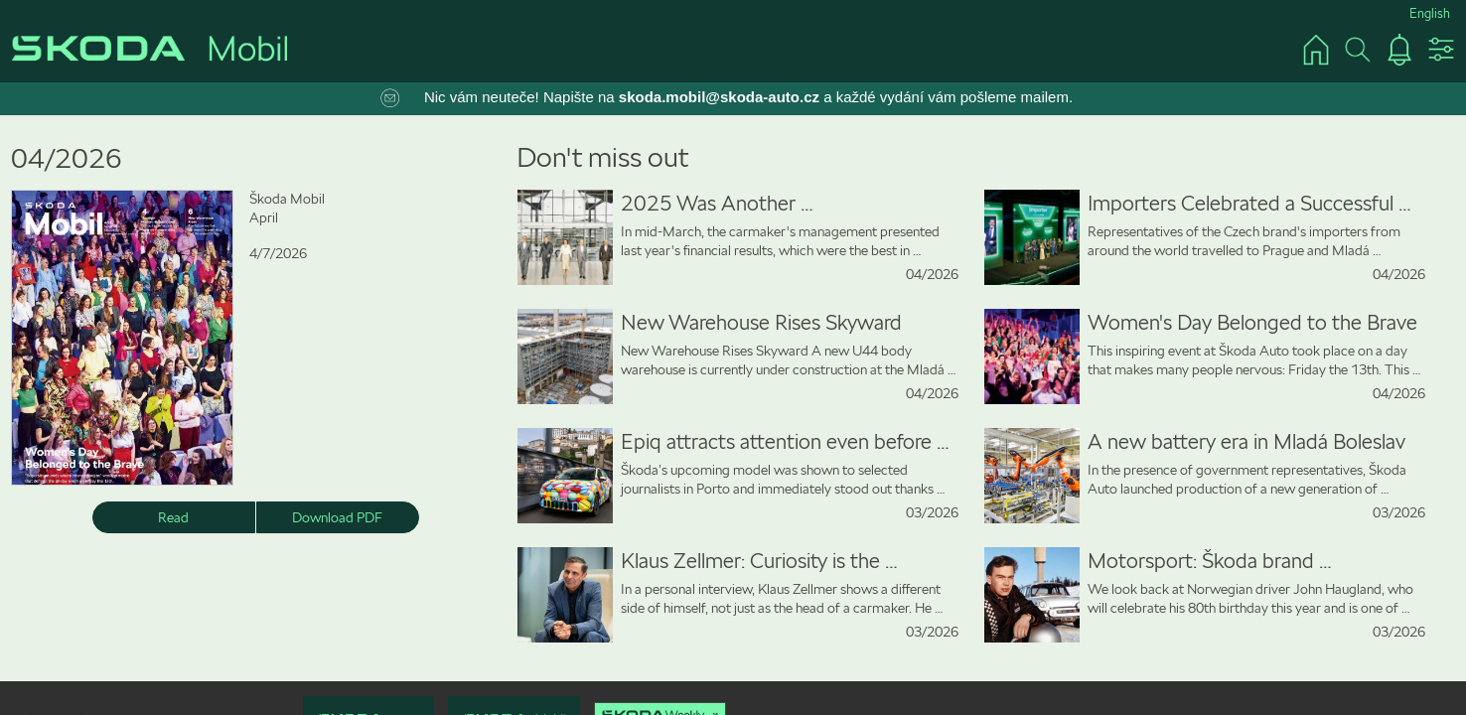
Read (173, 517)
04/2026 (66, 158)
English (1429, 13)
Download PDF (337, 517)
